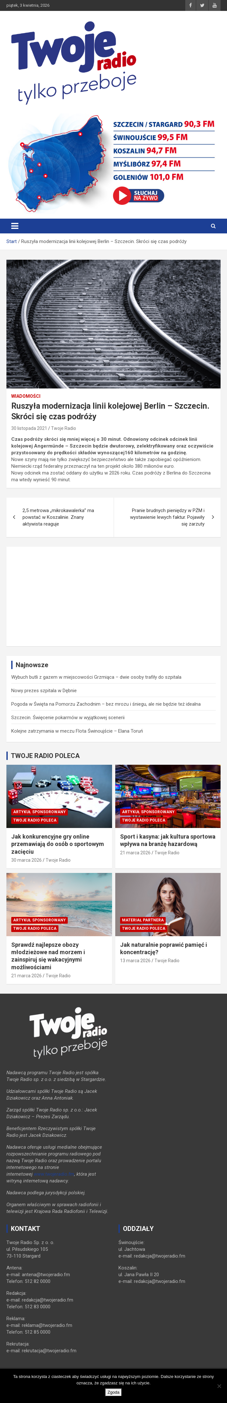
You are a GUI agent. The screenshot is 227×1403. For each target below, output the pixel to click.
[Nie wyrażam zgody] (219, 1386)
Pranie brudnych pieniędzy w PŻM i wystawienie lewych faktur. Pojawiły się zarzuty (167, 517)
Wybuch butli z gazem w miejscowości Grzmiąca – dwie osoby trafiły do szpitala (96, 677)
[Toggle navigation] (14, 226)
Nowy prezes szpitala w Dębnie (44, 690)
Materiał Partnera (143, 920)
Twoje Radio (63, 428)
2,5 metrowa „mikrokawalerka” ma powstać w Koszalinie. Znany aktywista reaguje (58, 517)
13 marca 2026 (135, 960)
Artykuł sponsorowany (39, 812)
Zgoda (113, 1392)
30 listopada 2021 (29, 428)
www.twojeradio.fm (54, 1174)
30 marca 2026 (26, 860)
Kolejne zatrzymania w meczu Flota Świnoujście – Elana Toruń (77, 731)
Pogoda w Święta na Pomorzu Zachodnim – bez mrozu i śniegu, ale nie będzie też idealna (106, 704)
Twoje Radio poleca (35, 820)
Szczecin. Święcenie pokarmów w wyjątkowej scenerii (68, 717)
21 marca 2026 (135, 852)
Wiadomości (25, 396)
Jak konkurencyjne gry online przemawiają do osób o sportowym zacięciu (57, 844)
